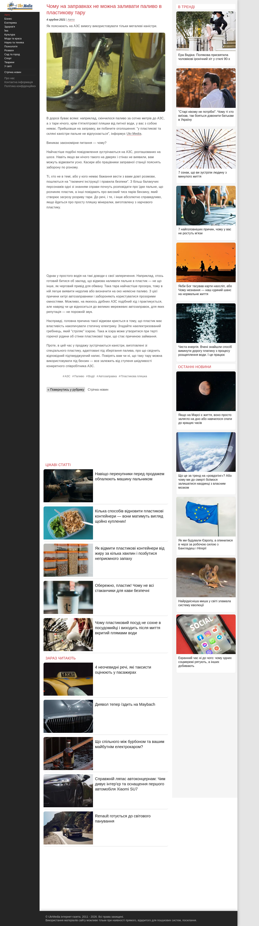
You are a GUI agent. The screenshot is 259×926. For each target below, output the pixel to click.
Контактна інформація (18, 82)
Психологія (10, 46)
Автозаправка (108, 376)
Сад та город (12, 54)
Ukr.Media (134, 133)
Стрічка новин (98, 389)
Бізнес (8, 18)
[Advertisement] (105, 241)
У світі (8, 66)
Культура (9, 34)
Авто (71, 19)
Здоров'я (9, 26)
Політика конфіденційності (21, 86)
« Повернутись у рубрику (65, 389)
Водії (91, 376)
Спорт (8, 58)
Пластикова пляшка (134, 376)
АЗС (67, 376)
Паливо (79, 376)
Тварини (9, 62)
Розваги (9, 50)
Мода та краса (13, 38)
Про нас (9, 78)
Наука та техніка (14, 42)
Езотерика (10, 22)
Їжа (6, 30)
